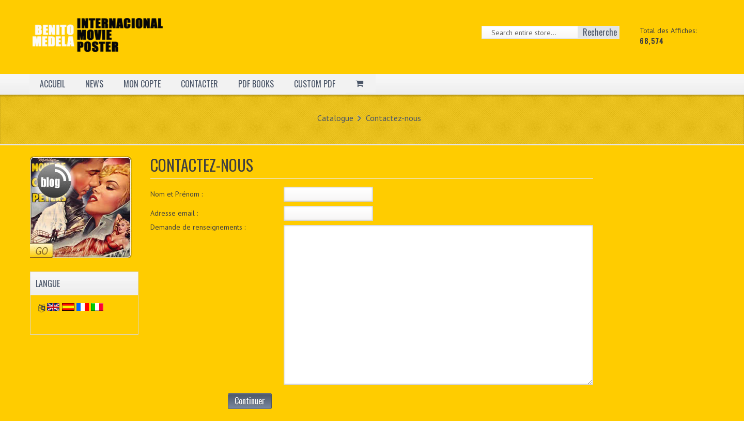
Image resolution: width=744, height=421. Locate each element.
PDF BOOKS (256, 84)
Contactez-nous (393, 118)
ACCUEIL (52, 84)
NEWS (94, 84)
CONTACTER (199, 84)
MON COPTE (142, 84)
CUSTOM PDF (314, 84)
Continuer (250, 401)
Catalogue (335, 118)
